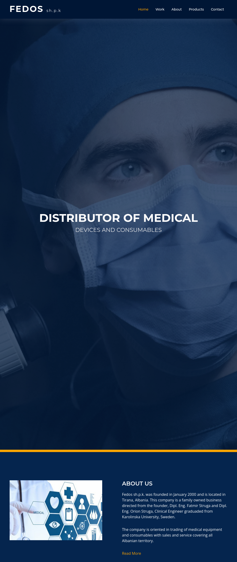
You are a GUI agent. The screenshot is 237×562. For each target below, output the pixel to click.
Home (143, 9)
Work (159, 9)
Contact (217, 9)
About (176, 9)
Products (196, 9)
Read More (131, 556)
